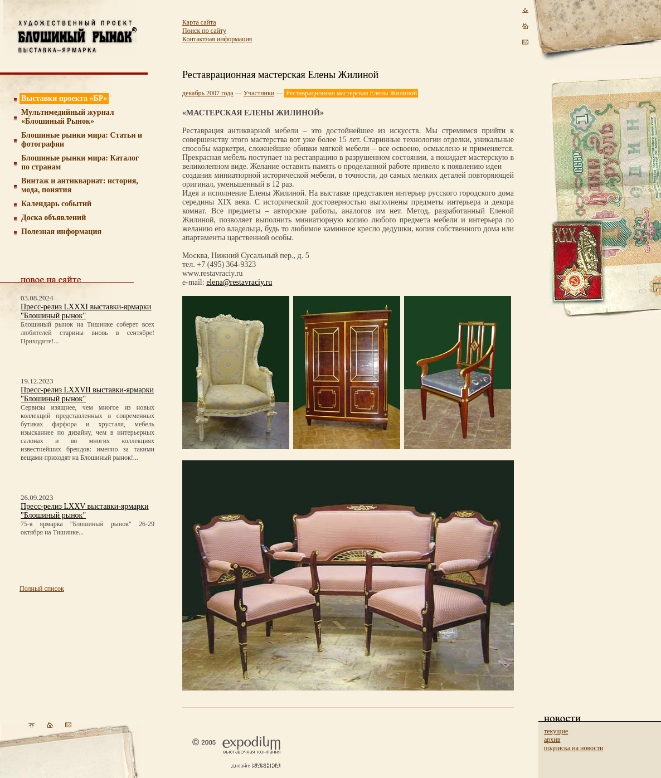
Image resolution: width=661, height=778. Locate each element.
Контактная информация (217, 39)
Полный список (42, 588)
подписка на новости (573, 748)
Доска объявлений (53, 217)
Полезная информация (61, 231)
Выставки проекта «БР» (64, 98)
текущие (556, 731)
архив (552, 739)
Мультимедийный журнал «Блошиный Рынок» (67, 116)
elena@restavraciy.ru (239, 282)
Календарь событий (56, 204)
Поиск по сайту (204, 31)
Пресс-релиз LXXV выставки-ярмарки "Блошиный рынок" (84, 510)
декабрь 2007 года (208, 93)
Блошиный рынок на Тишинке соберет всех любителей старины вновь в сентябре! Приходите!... (87, 332)
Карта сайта (199, 22)
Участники (259, 93)
